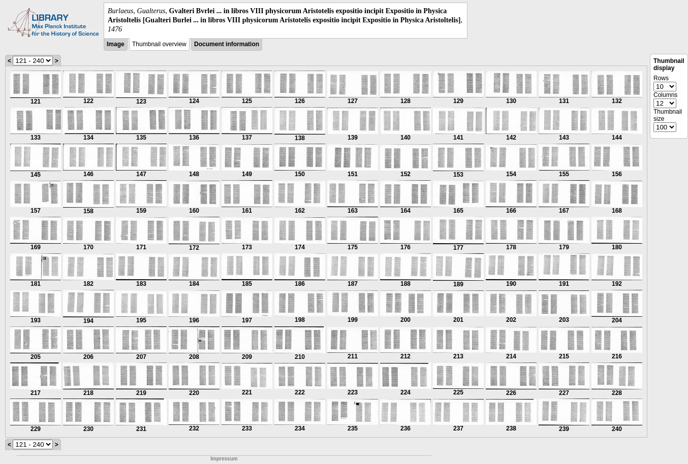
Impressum (223, 458)
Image (115, 44)
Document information (226, 44)
